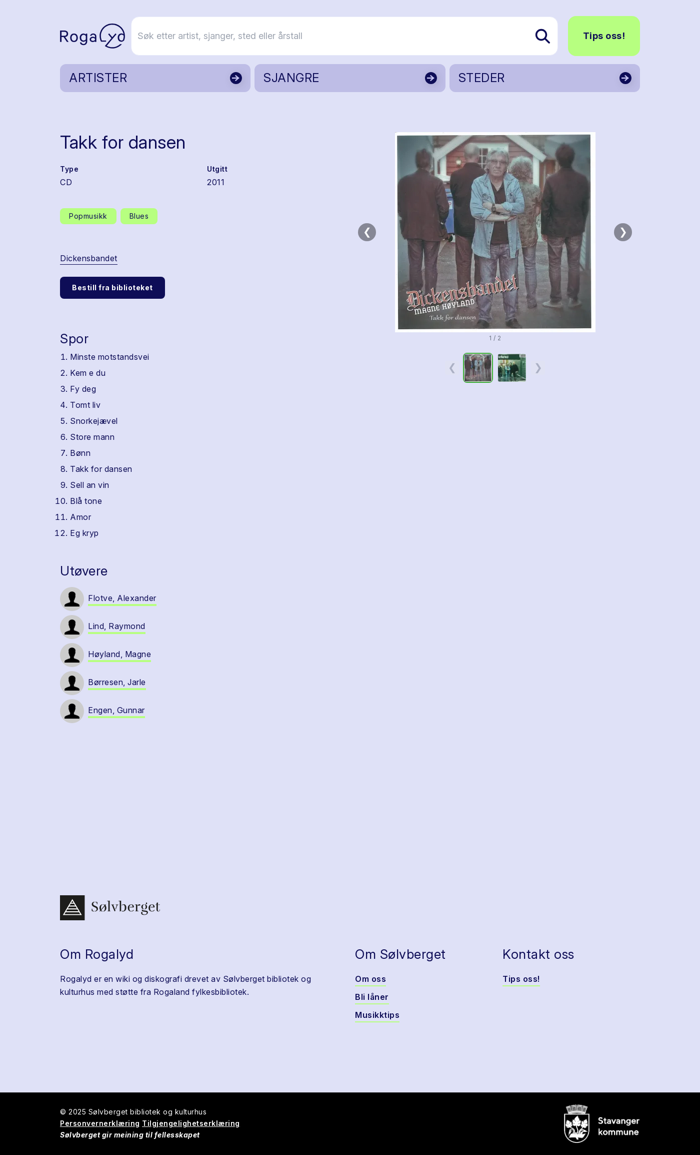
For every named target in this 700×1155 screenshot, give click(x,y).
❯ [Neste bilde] (623, 232)
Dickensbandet (89, 258)
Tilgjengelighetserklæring (191, 1123)
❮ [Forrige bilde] (367, 232)
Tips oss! (604, 36)
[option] (478, 368)
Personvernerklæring (100, 1123)
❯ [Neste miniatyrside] (538, 367)
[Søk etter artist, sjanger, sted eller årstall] (354, 36)
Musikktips (377, 1015)
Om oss (370, 979)
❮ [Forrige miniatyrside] (452, 367)
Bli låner (372, 997)
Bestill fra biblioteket (112, 287)
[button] (495, 232)
